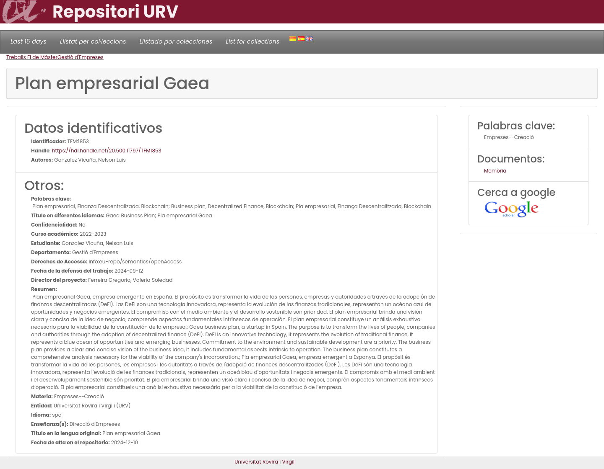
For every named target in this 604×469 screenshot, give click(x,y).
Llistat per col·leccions (93, 41)
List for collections (252, 41)
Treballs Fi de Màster (31, 57)
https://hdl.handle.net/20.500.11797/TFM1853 (106, 150)
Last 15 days (28, 41)
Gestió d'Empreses (80, 57)
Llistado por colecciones (176, 41)
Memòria (495, 170)
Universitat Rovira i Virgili (265, 461)
